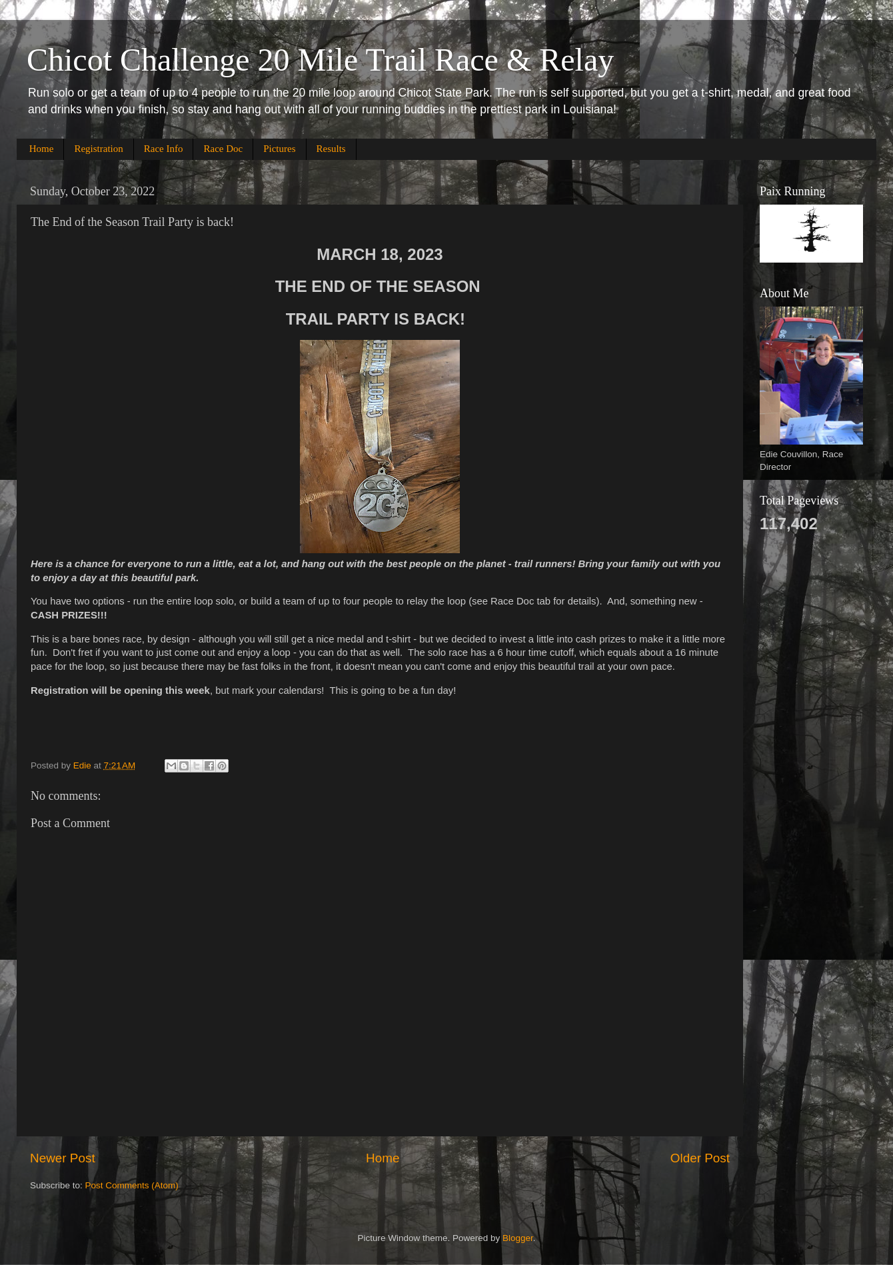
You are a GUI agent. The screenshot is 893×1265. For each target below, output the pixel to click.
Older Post (700, 1158)
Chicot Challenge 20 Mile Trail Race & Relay (320, 59)
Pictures (279, 148)
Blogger (517, 1238)
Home (41, 148)
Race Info (163, 148)
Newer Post (62, 1158)
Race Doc (223, 148)
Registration (98, 148)
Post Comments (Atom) (132, 1185)
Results (331, 148)
